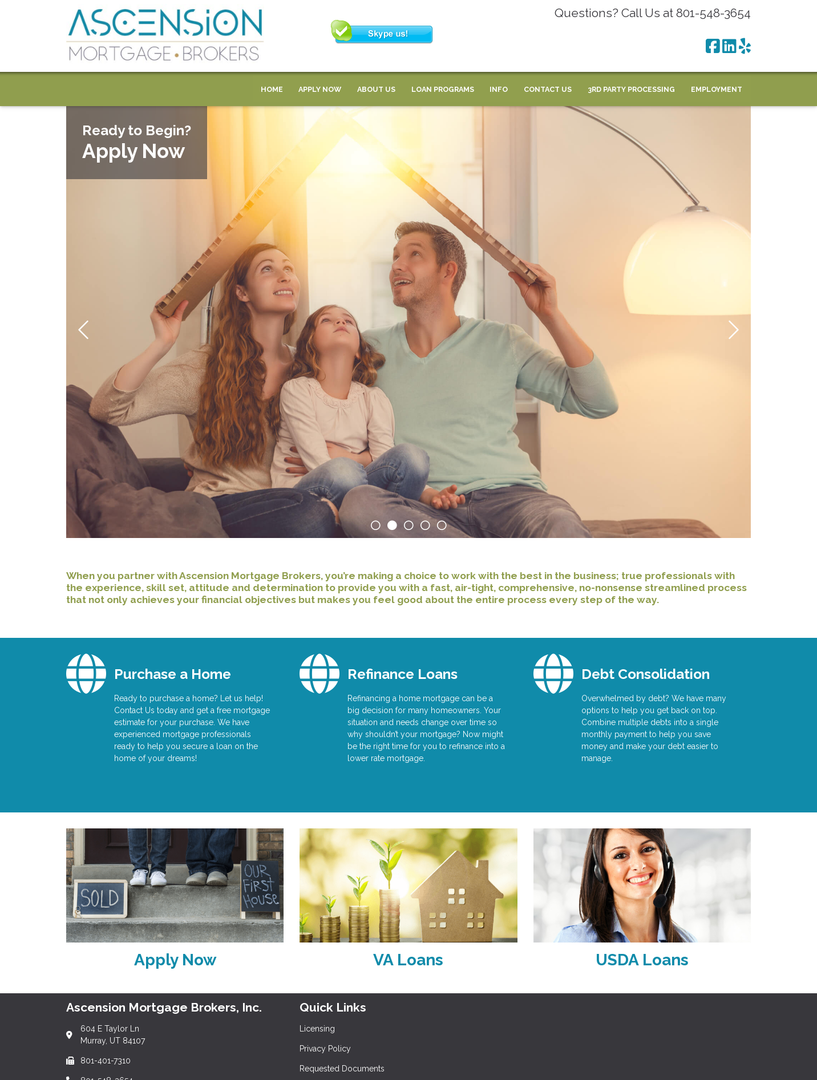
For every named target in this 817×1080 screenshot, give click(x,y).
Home (272, 89)
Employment (716, 89)
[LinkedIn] (729, 46)
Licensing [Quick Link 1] (317, 1028)
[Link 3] (642, 903)
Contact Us (548, 89)
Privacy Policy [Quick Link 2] (325, 1048)
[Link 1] (175, 903)
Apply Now (319, 89)
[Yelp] (745, 46)
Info (499, 89)
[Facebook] (713, 46)
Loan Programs (442, 89)
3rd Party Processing (631, 89)
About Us (376, 89)
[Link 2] (408, 903)
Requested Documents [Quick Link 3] (342, 1068)
